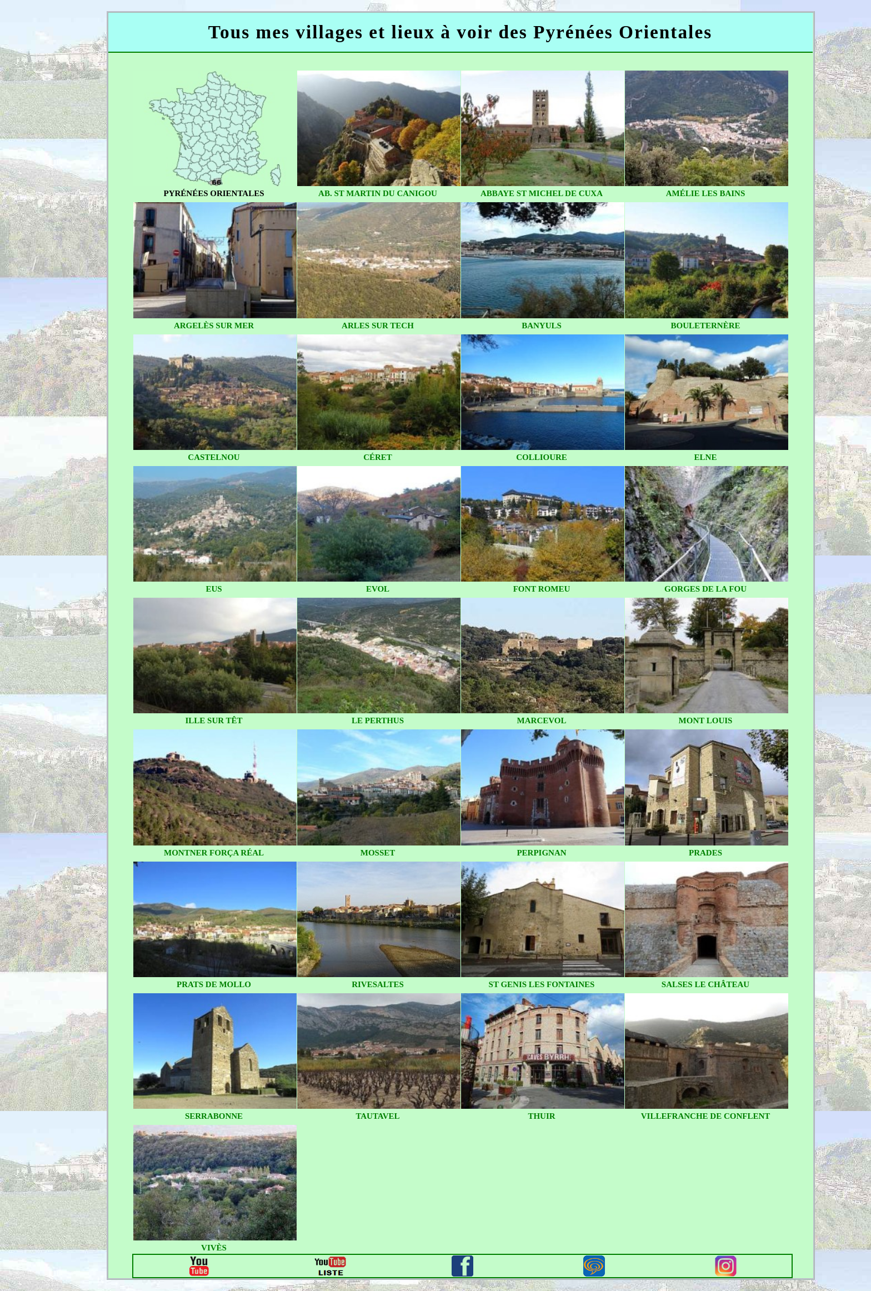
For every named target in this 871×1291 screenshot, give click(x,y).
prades (705, 852)
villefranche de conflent (705, 1116)
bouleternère (705, 325)
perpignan (541, 852)
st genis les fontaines (542, 984)
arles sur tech (378, 325)
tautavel (377, 1116)
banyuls (542, 325)
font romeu (541, 588)
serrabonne (214, 1116)
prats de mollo (214, 984)
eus (214, 588)
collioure (541, 457)
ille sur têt (213, 720)
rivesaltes (378, 984)
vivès (214, 1247)
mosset (378, 852)
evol (377, 588)
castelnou (213, 457)
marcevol (542, 720)
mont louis (706, 720)
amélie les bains (705, 193)
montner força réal (214, 852)
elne (705, 457)
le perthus (378, 720)
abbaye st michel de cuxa (541, 193)
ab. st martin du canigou (377, 193)
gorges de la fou (705, 588)
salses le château (705, 984)
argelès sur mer (214, 325)
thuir (541, 1116)
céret (377, 457)
